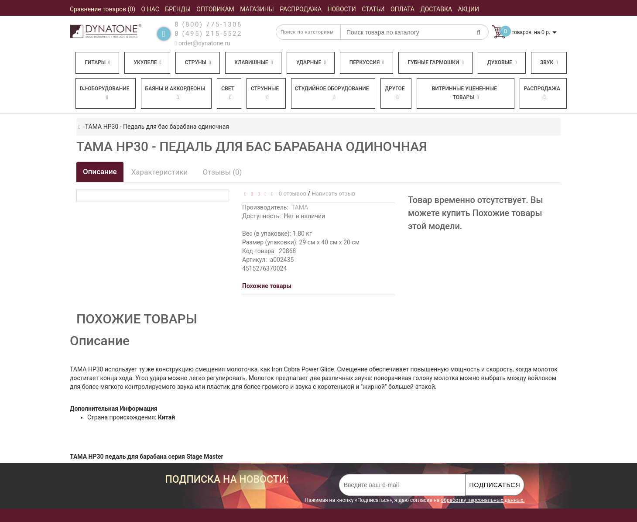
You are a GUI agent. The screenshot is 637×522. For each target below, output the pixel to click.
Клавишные (253, 62)
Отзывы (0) (222, 172)
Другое (395, 93)
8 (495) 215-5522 (208, 34)
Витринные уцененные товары (464, 93)
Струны (198, 62)
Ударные (311, 62)
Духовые (502, 62)
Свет (227, 93)
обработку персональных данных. (482, 500)
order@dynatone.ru (202, 43)
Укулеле (147, 62)
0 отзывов (291, 193)
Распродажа (542, 93)
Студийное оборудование (332, 93)
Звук (549, 62)
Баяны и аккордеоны (175, 93)
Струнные (265, 93)
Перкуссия (366, 62)
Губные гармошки (436, 62)
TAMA (299, 207)
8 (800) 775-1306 (208, 24)
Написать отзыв (333, 193)
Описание (100, 171)
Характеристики (159, 172)
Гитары (97, 62)
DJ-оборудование (105, 93)
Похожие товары (266, 285)
